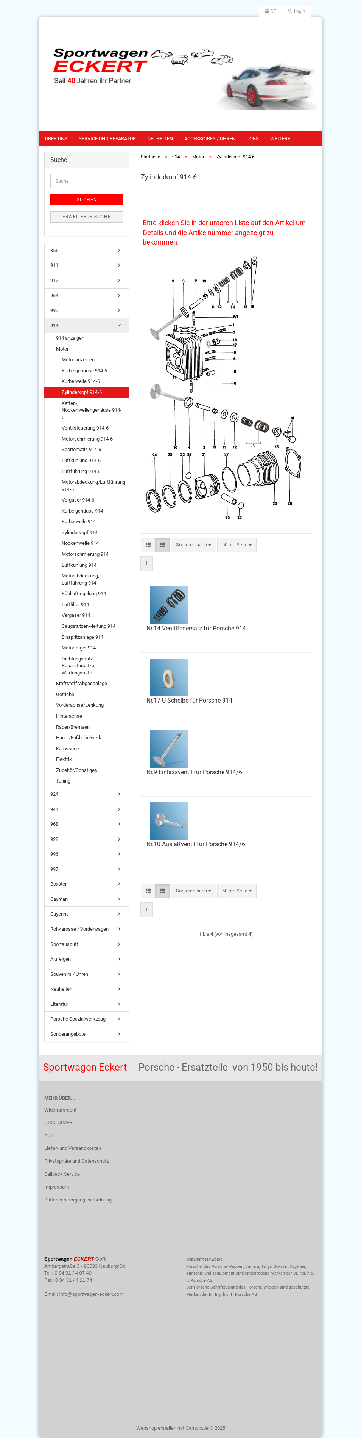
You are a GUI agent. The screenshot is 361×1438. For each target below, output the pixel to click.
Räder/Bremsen (73, 727)
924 (54, 794)
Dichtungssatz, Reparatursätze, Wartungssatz (78, 666)
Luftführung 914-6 (81, 471)
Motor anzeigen (78, 359)
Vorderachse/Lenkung (80, 705)
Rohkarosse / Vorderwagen (79, 929)
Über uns (56, 138)
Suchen (87, 199)
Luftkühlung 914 (79, 565)
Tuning (63, 781)
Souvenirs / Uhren (69, 974)
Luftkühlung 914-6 (81, 460)
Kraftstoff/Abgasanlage (81, 683)
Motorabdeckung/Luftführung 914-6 (93, 485)
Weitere (280, 138)
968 (54, 824)
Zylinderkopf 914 (80, 532)
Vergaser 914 (76, 615)
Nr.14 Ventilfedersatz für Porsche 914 (196, 628)
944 (54, 809)
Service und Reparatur (107, 138)
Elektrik (64, 759)
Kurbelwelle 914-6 (81, 381)
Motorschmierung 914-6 (87, 439)
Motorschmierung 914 (85, 554)
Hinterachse (69, 716)
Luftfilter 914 (75, 604)
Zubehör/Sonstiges (76, 770)
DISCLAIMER (58, 1122)
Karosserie (67, 748)
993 (54, 310)
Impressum (56, 1187)
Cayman (59, 899)
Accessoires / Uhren (209, 138)
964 (54, 295)
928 (54, 839)
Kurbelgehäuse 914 (82, 511)
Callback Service (62, 1174)
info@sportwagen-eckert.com (91, 1294)
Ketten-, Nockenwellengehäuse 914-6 (91, 410)
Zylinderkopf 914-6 (82, 392)
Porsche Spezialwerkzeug (78, 1019)
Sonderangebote (68, 1034)
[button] (270, 11)
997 (54, 869)
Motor (62, 349)
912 (54, 280)
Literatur (59, 1004)
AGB (49, 1135)
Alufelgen (60, 959)
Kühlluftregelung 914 (84, 593)
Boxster (58, 884)
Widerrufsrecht (60, 1110)
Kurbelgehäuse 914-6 (84, 370)
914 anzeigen (70, 338)
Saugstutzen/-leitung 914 (88, 626)
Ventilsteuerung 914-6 (85, 428)
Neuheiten (160, 138)
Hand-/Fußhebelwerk (78, 737)
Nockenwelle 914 (80, 543)
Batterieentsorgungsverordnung (78, 1200)
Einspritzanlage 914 (82, 637)
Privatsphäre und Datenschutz (76, 1161)
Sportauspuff (64, 944)
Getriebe (65, 694)
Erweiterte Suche (86, 217)
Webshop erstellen (156, 1428)
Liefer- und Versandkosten (72, 1148)
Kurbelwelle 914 (79, 521)
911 (54, 265)
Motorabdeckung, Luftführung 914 (80, 579)
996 (54, 854)
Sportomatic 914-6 (81, 449)
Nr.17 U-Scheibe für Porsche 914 (189, 700)
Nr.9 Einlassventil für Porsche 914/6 (194, 772)
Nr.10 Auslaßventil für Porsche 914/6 (195, 844)
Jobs (253, 138)
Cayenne (59, 914)
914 (54, 325)
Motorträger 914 (79, 648)
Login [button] (296, 11)
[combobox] (193, 545)
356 (54, 250)
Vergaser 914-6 (78, 500)
